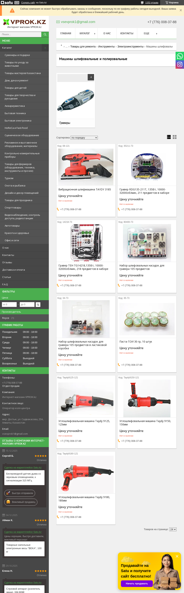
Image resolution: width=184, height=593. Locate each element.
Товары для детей (15, 87)
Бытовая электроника (18, 120)
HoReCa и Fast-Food (16, 128)
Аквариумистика (15, 106)
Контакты (8, 255)
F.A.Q (5, 284)
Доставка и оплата (13, 269)
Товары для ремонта (83, 46)
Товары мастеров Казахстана (23, 73)
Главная (65, 33)
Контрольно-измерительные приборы (22, 155)
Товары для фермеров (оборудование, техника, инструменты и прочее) (20, 167)
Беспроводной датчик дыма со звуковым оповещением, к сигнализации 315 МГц (23, 477)
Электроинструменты (130, 46)
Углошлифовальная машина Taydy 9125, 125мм (84, 422)
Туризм (9, 178)
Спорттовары (13, 207)
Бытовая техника (15, 113)
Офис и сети (12, 240)
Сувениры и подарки (17, 55)
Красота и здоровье (17, 233)
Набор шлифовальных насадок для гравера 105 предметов (141, 267)
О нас (5, 247)
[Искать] (45, 34)
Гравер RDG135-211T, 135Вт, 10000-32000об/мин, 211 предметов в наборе (144, 191)
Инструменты (106, 46)
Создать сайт (28, 2)
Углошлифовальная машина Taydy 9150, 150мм (145, 422)
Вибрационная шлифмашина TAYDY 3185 (84, 189)
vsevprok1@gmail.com (15, 433)
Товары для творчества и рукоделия (20, 96)
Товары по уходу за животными (16, 64)
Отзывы (7, 262)
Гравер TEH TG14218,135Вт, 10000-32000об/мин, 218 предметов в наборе (83, 267)
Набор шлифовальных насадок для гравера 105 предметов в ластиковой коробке (82, 345)
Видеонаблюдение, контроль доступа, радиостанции (22, 216)
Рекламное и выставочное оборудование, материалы (21, 144)
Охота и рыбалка (15, 185)
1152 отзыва (151, 2)
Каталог (7, 47)
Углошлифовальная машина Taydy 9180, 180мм (84, 498)
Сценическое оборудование (22, 135)
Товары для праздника (18, 200)
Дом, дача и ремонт (16, 80)
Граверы (64, 122)
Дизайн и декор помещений (21, 193)
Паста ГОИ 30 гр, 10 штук (135, 341)
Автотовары (12, 225)
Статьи (6, 277)
